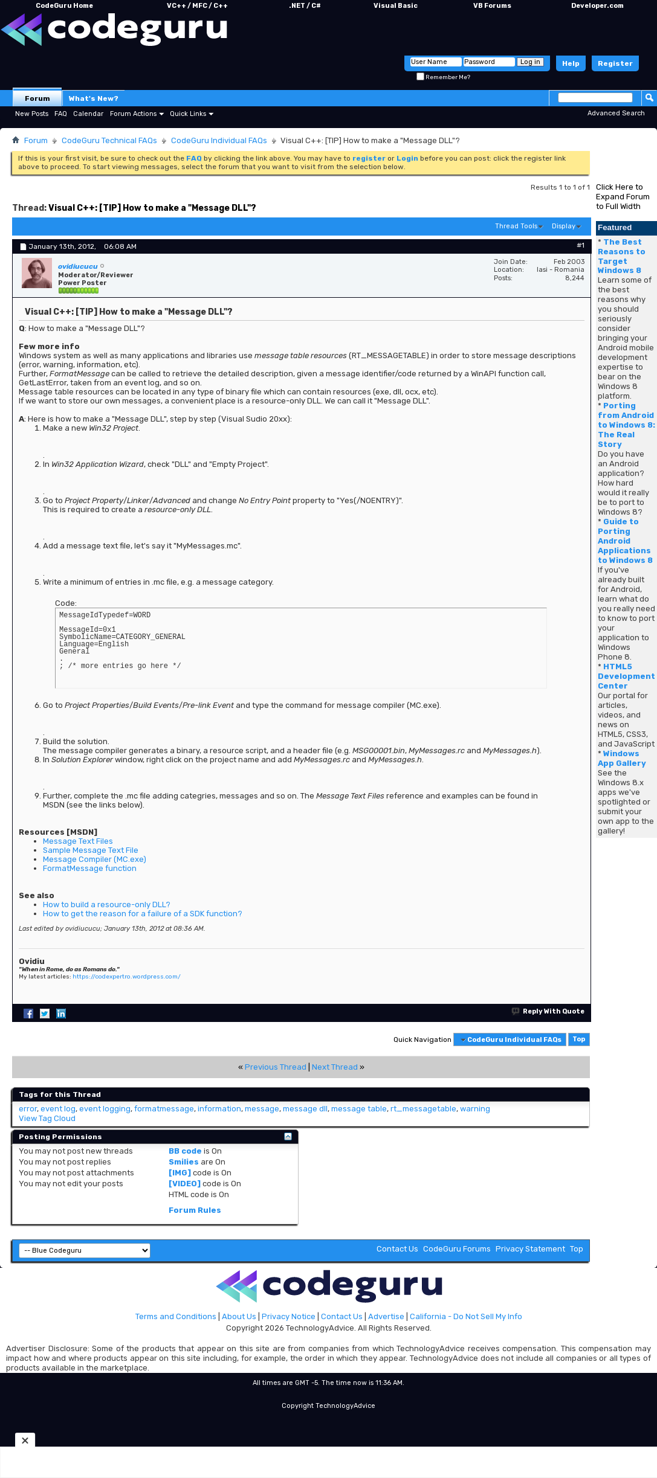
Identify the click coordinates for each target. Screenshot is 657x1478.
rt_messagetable (423, 1108)
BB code (185, 1150)
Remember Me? (443, 77)
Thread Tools (516, 226)
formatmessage (164, 1108)
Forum (37, 98)
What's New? (93, 98)
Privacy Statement (530, 1248)
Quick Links (188, 114)
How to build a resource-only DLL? (106, 904)
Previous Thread (275, 1067)
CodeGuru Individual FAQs (219, 140)
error (28, 1108)
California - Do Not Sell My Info (466, 1316)
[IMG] (180, 1172)
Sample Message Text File (90, 850)
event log (58, 1108)
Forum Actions (133, 114)
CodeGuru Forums (457, 1248)
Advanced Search (616, 113)
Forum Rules (195, 1210)
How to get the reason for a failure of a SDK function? (142, 913)
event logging (105, 1108)
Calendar (88, 114)
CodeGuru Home (64, 6)
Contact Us (397, 1248)
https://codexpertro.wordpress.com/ (127, 976)
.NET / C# (305, 6)
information (219, 1108)
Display (563, 226)
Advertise (386, 1316)
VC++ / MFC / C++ (197, 6)
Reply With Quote (548, 1011)
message (262, 1108)
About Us (239, 1316)
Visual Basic (396, 6)
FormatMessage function (90, 868)
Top (578, 1040)
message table (359, 1108)
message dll (305, 1108)
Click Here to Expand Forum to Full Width (623, 196)
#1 (580, 245)
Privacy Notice (289, 1316)
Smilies (184, 1161)
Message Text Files (78, 841)
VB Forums (492, 6)
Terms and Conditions (175, 1316)
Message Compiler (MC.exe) (94, 859)
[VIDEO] (185, 1183)
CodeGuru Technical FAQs (109, 140)
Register (615, 63)
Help (571, 63)
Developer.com (597, 6)
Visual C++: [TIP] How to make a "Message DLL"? (152, 208)
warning (475, 1108)
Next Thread (335, 1067)
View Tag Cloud (47, 1118)
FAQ (60, 114)
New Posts (31, 114)
